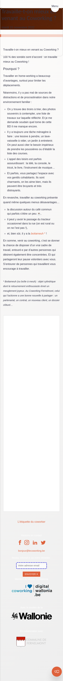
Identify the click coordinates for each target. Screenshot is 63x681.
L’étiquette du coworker (31, 521)
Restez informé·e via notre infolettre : (31, 557)
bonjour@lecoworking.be (31, 550)
